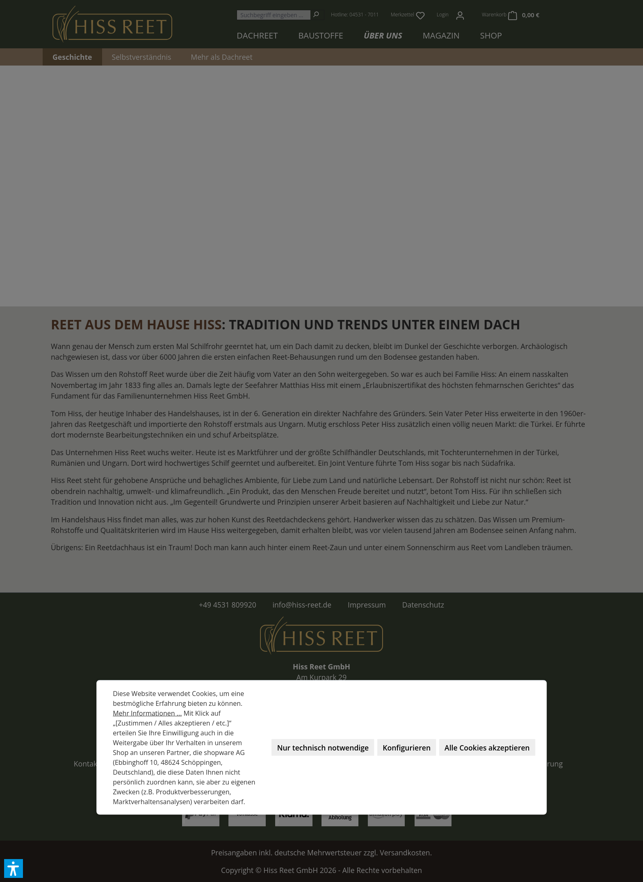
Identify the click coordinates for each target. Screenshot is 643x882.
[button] (13, 868)
